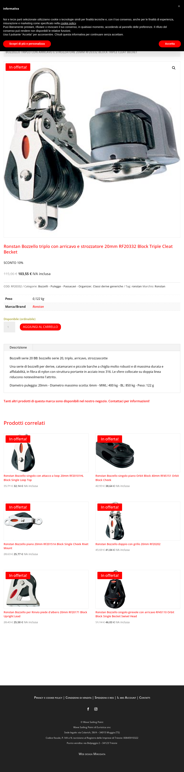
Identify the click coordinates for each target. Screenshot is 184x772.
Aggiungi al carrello (40, 327)
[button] (173, 67)
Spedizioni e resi (104, 697)
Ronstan (160, 286)
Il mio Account (126, 697)
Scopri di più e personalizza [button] (27, 43)
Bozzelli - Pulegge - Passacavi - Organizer (64, 286)
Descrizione (18, 347)
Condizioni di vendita (78, 697)
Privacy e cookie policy (48, 697)
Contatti (144, 697)
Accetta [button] (170, 43)
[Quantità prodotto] (9, 327)
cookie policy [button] (68, 23)
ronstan (137, 286)
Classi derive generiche (108, 286)
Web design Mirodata (92, 754)
